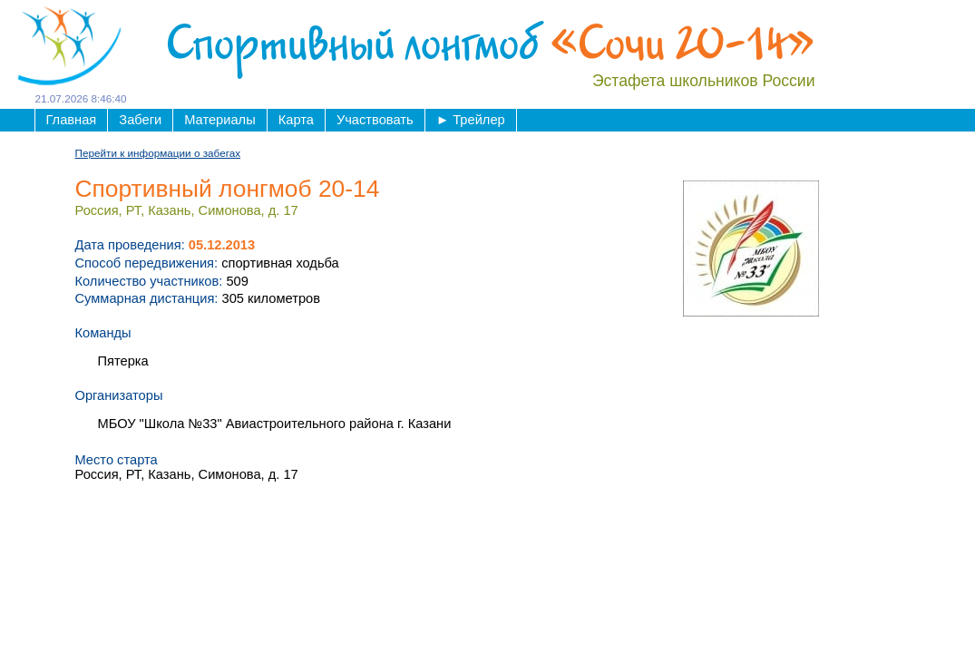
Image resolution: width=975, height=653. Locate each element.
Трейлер (470, 119)
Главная (71, 119)
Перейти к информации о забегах (158, 153)
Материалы (219, 119)
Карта (296, 119)
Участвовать (375, 119)
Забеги (140, 119)
